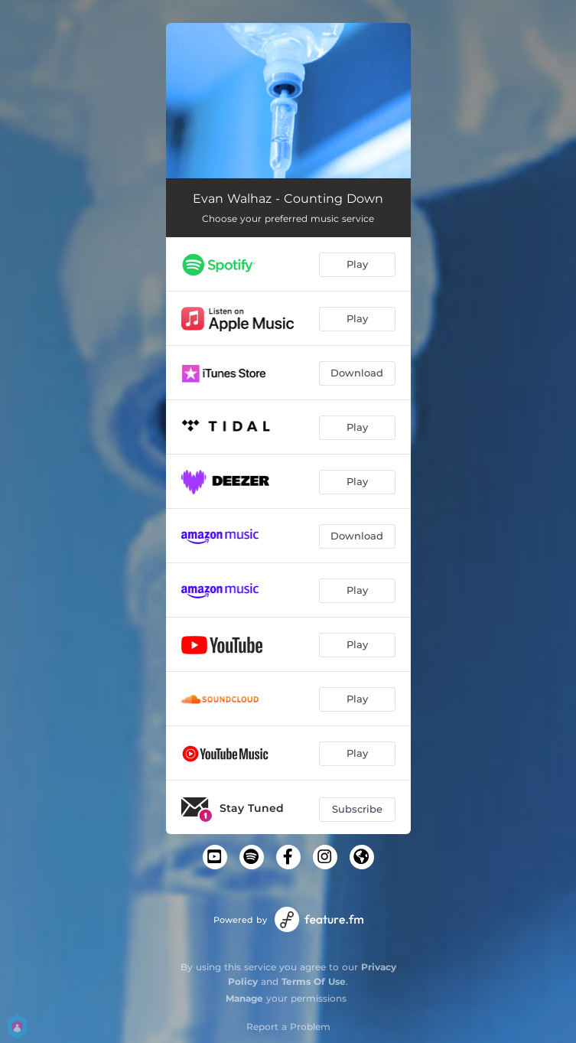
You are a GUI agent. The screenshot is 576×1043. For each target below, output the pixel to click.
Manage (244, 998)
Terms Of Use (313, 981)
